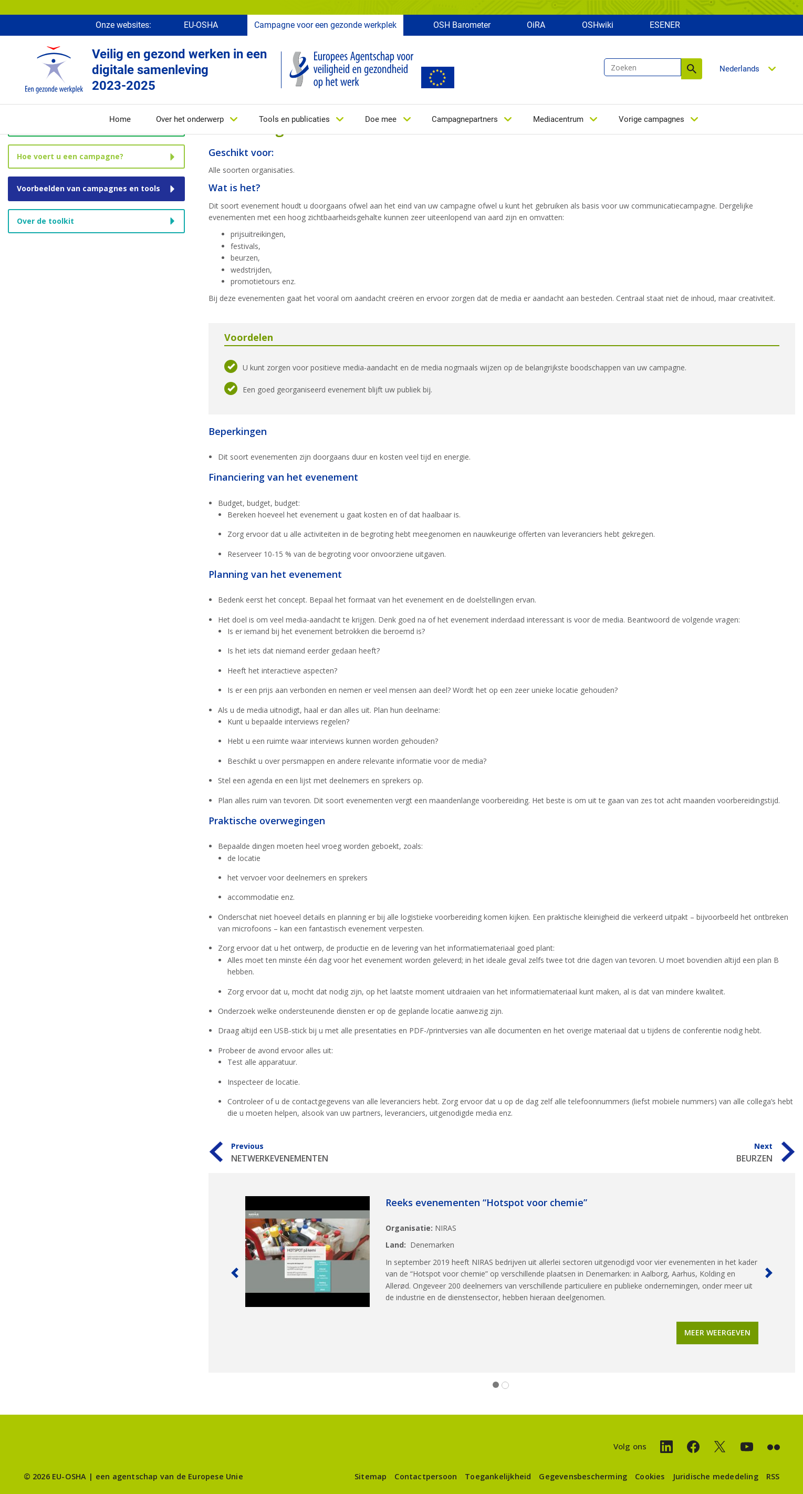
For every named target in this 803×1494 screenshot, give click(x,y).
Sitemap (370, 1476)
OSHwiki (597, 25)
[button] (235, 1273)
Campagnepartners (465, 119)
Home (120, 119)
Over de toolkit (45, 221)
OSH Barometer (462, 25)
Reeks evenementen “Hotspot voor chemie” (486, 1202)
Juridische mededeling (715, 1476)
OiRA (536, 25)
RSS (773, 1476)
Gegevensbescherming (583, 1476)
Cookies (649, 1476)
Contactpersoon (425, 1476)
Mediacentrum (558, 119)
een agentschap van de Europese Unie (169, 1476)
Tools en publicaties (294, 119)
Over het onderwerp (190, 119)
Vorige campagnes (651, 119)
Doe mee (381, 119)
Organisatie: (409, 1228)
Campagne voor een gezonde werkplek (325, 25)
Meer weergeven (717, 1332)
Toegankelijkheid (498, 1476)
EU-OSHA (201, 25)
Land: (395, 1245)
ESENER (665, 25)
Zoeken (691, 68)
